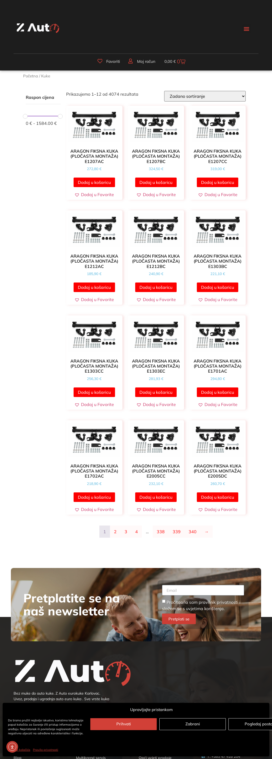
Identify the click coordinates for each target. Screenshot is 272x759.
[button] (246, 28)
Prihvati (123, 723)
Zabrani (192, 723)
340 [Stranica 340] (193, 533)
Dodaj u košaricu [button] (94, 183)
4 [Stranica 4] (136, 533)
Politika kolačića (19, 750)
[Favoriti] (98, 61)
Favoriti (112, 62)
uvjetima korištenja (205, 695)
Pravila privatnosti (45, 750)
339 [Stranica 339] (177, 533)
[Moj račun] (129, 61)
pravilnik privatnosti (218, 688)
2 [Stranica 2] (115, 533)
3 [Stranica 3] (126, 533)
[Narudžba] (205, 97)
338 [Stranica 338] (161, 533)
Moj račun (144, 62)
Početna (30, 77)
